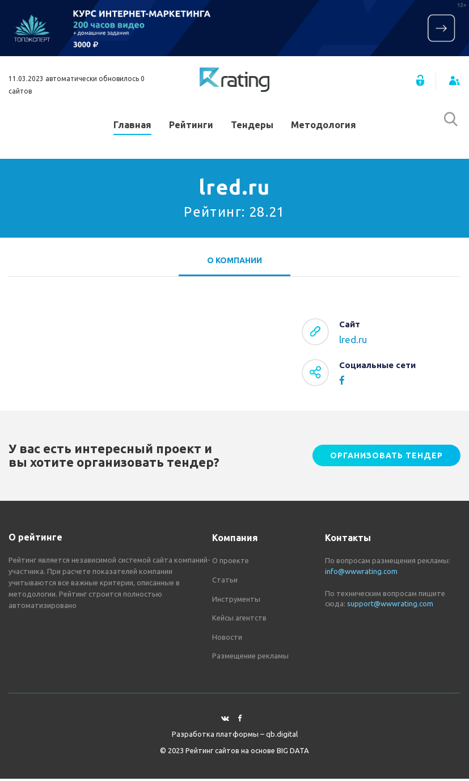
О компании (234, 262)
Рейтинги (191, 126)
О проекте (230, 563)
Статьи (225, 582)
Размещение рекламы (250, 658)
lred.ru (353, 342)
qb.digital (282, 737)
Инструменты (236, 601)
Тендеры (252, 126)
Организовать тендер (386, 458)
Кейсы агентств (239, 620)
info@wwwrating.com (361, 573)
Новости (227, 639)
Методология (323, 126)
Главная (132, 126)
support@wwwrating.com (390, 606)
